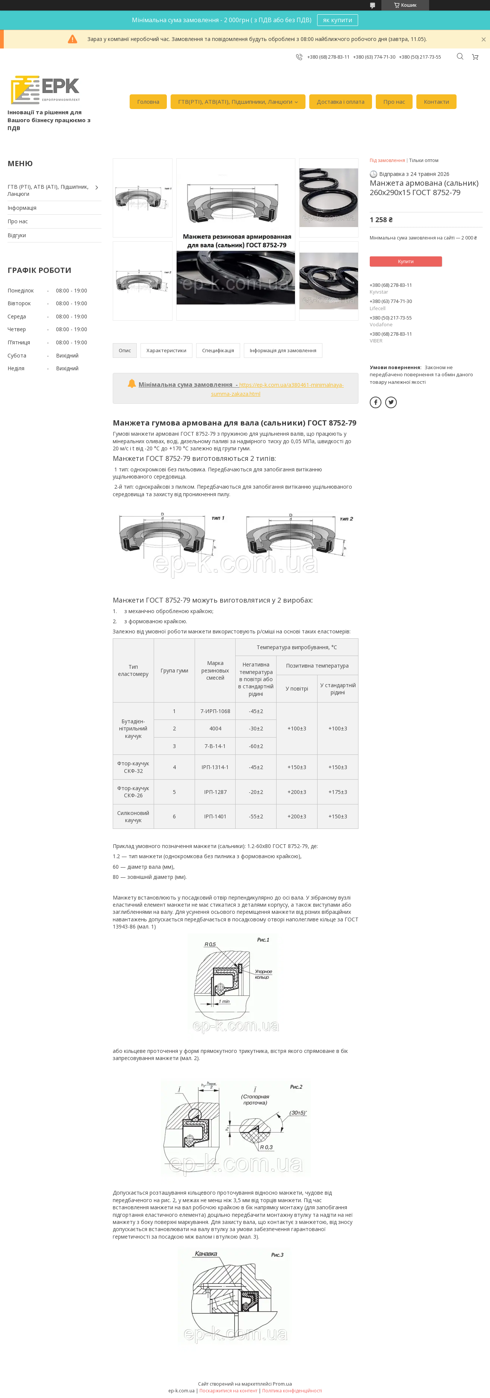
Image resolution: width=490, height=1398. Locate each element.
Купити (406, 261)
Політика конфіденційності (292, 1390)
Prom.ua (282, 1383)
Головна (148, 101)
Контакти (436, 101)
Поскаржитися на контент (228, 1390)
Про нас (394, 101)
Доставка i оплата (340, 101)
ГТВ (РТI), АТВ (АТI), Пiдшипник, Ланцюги (48, 190)
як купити (337, 20)
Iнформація (22, 207)
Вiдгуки (17, 235)
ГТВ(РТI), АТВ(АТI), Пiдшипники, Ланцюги (235, 101)
